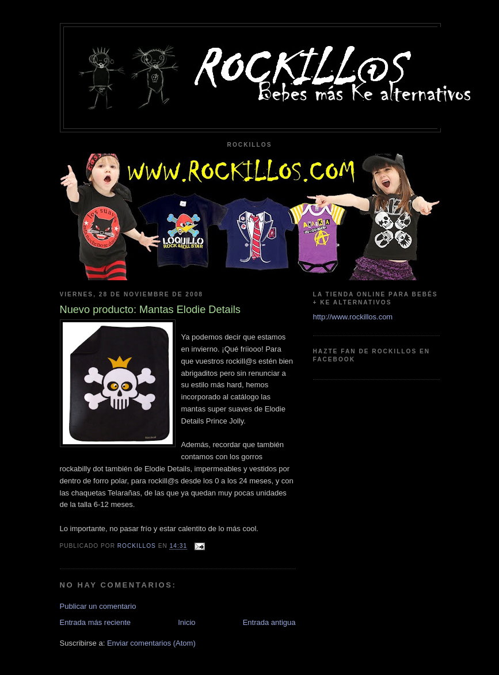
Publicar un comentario (98, 606)
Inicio (186, 622)
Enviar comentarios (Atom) (151, 643)
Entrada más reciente (95, 622)
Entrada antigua (269, 622)
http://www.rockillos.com (353, 316)
